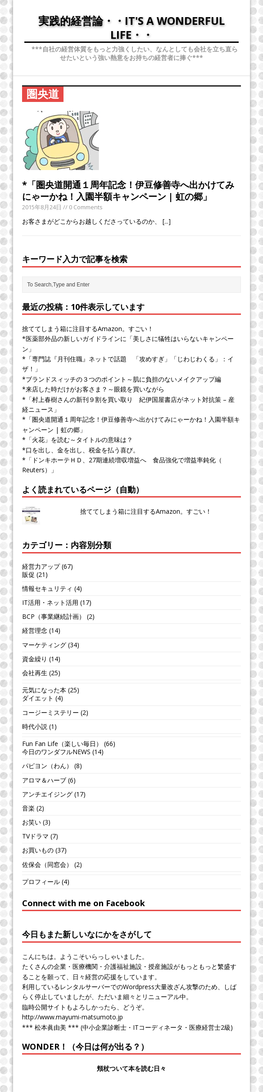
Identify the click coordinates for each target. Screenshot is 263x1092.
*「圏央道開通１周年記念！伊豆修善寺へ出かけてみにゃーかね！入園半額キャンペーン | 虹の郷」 (128, 191)
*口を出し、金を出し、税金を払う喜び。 (80, 450)
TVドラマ (35, 836)
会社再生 (34, 672)
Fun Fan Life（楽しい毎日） (62, 743)
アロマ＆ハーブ (44, 780)
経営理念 (34, 630)
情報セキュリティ (47, 588)
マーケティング (44, 644)
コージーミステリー (50, 712)
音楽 (28, 808)
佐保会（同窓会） (47, 864)
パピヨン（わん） (47, 765)
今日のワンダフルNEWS (56, 751)
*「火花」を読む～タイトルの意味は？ (77, 439)
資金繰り (34, 658)
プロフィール (41, 881)
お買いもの (38, 850)
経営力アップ (41, 566)
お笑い (31, 822)
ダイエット (38, 698)
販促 (28, 574)
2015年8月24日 (42, 207)
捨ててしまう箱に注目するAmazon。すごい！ (88, 328)
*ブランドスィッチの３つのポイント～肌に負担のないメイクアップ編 (121, 379)
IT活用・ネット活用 (50, 602)
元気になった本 (44, 690)
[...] (167, 221)
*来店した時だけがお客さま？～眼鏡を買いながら (93, 389)
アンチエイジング (47, 794)
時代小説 (34, 726)
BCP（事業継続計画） (53, 616)
